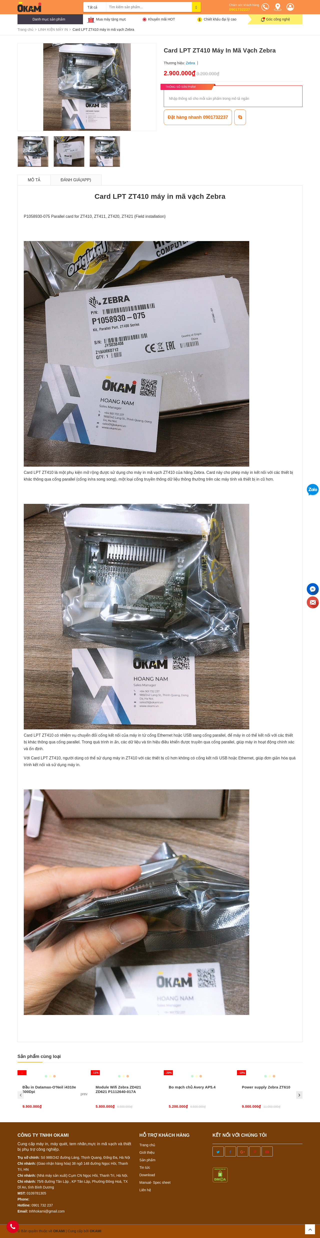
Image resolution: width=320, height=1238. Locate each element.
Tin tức (145, 1167)
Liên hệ (145, 1190)
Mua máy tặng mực (111, 19)
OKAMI (96, 1231)
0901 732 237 (42, 1205)
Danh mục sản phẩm (48, 19)
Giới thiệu (147, 1152)
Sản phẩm (148, 1160)
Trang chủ (148, 1145)
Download (147, 1175)
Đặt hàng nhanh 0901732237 (198, 117)
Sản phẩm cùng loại (39, 1056)
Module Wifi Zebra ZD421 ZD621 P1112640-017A (118, 1089)
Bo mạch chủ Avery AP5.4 (192, 1087)
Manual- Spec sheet (155, 1182)
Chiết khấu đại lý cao (220, 19)
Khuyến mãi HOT (161, 19)
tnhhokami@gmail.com (47, 1211)
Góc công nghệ (278, 19)
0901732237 (239, 9)
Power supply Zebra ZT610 (266, 1087)
